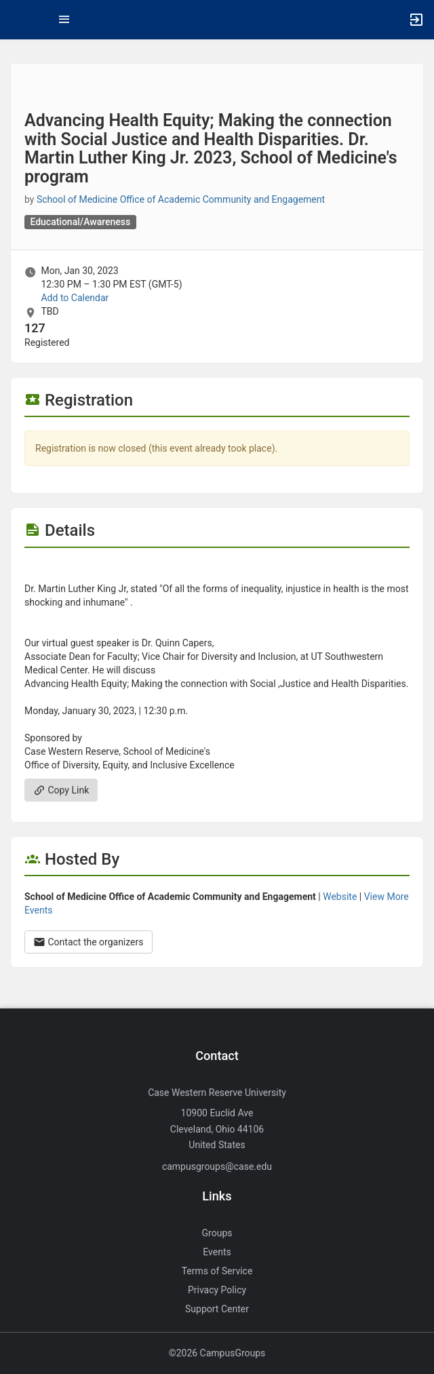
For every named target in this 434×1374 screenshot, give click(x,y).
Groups (217, 1233)
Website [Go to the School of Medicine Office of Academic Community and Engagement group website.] (340, 896)
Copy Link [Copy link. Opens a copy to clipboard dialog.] (61, 790)
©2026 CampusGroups (217, 1353)
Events (217, 1252)
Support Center (217, 1308)
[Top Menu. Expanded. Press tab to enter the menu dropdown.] (64, 19)
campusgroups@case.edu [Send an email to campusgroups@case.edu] (217, 1166)
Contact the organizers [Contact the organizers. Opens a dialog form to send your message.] (88, 942)
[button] (17, 19)
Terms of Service (217, 1270)
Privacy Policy (217, 1289)
